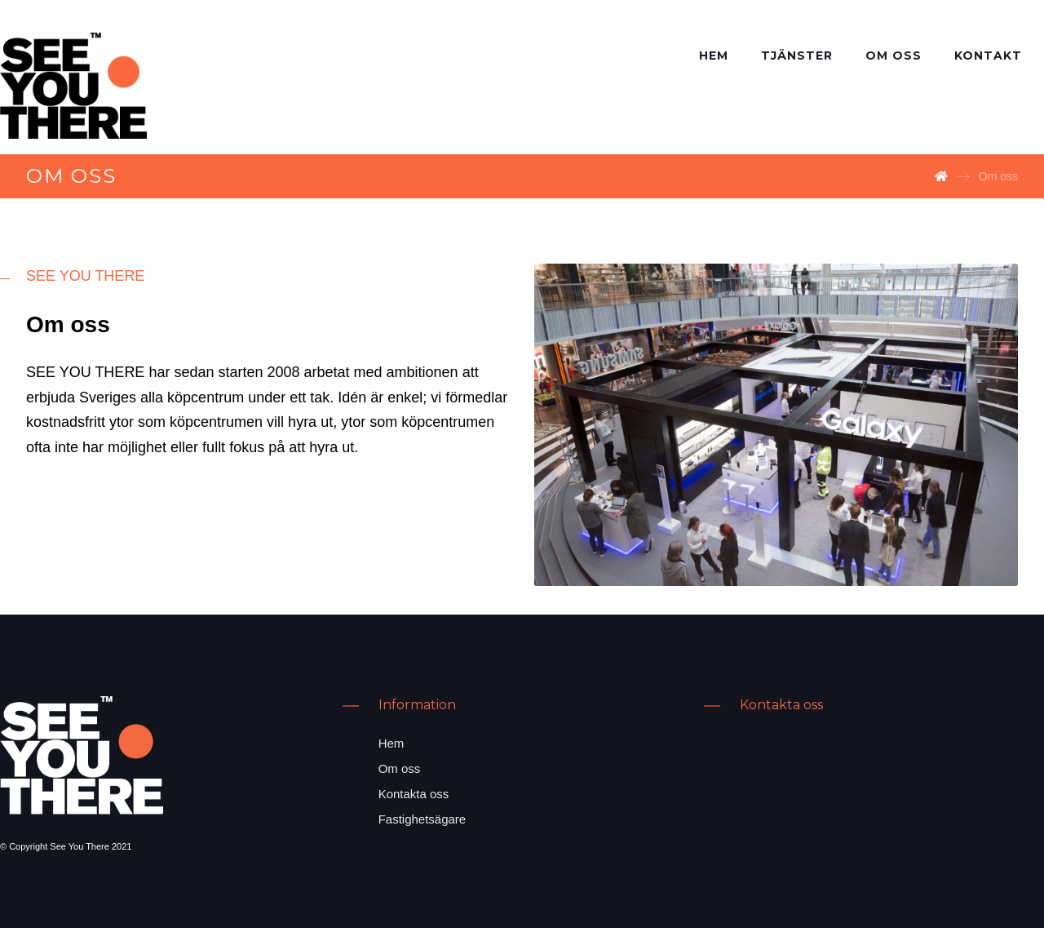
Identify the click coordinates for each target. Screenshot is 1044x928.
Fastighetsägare (422, 819)
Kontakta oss (413, 794)
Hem (391, 743)
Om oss (399, 768)
